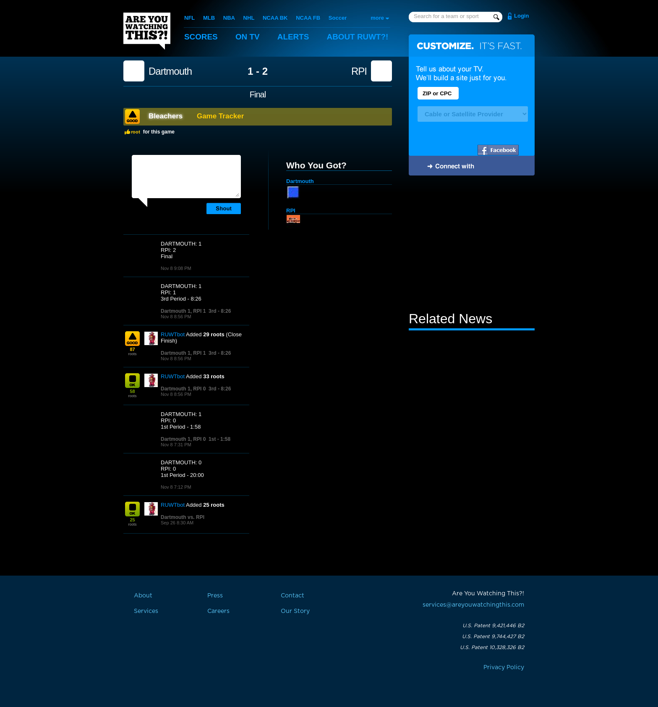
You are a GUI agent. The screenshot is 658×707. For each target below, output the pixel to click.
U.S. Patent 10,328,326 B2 (492, 647)
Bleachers (166, 116)
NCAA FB (308, 18)
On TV (248, 36)
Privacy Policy (503, 667)
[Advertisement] (472, 244)
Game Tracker (220, 116)
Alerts (294, 36)
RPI (359, 71)
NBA (229, 18)
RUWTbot (173, 334)
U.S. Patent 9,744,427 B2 (493, 636)
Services (146, 611)
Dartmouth (170, 71)
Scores (201, 36)
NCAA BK (275, 18)
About (358, 36)
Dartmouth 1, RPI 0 (183, 389)
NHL (249, 18)
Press (215, 596)
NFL (189, 18)
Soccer (338, 18)
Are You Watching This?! (146, 31)
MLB (209, 18)
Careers (218, 611)
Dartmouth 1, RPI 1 (183, 311)
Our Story (295, 611)
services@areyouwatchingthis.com (473, 605)
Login (521, 16)
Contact (292, 596)
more (377, 18)
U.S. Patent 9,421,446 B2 (493, 625)
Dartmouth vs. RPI (182, 517)
